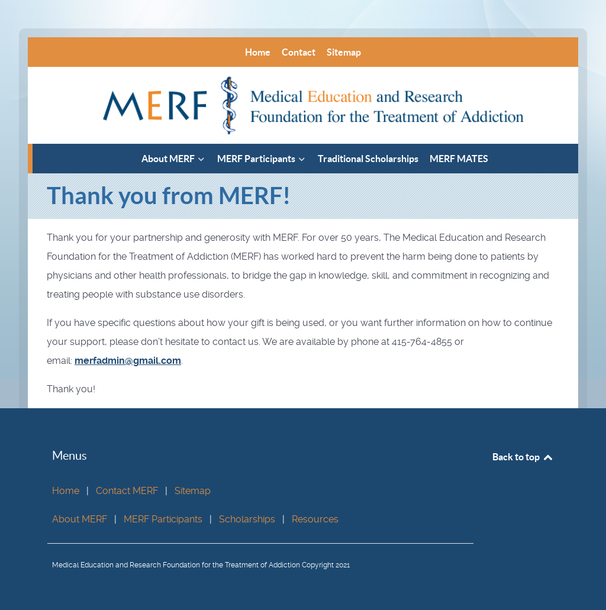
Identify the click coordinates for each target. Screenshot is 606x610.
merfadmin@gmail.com (128, 360)
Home (65, 490)
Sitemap (193, 490)
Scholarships (247, 519)
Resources (315, 519)
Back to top (523, 456)
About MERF (79, 519)
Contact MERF (127, 490)
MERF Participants (163, 519)
